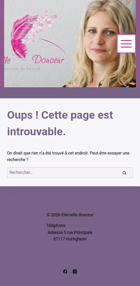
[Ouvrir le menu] (126, 43)
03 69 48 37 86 (80, 225)
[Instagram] (75, 271)
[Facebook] (65, 271)
